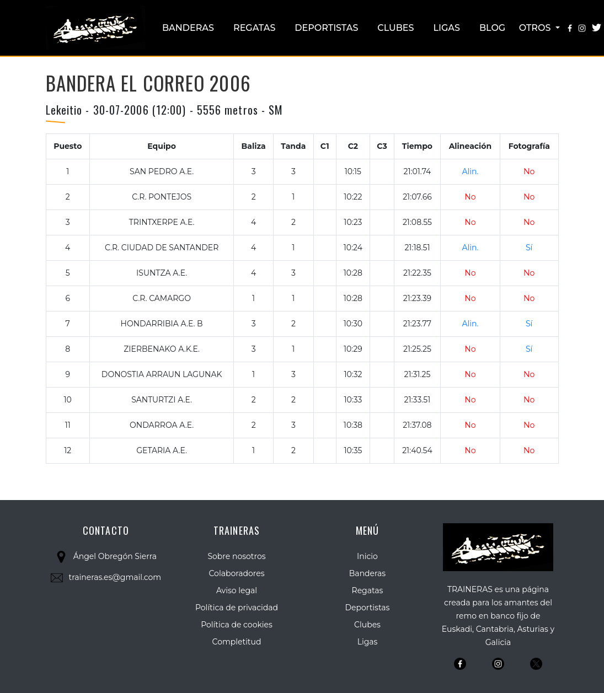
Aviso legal (236, 590)
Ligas (447, 28)
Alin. (470, 171)
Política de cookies (236, 625)
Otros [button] (536, 28)
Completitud (236, 642)
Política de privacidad (236, 608)
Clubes (395, 28)
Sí (529, 248)
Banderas (188, 28)
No (528, 171)
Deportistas (326, 28)
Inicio (367, 556)
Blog (492, 28)
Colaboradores (237, 573)
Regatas (254, 28)
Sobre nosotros (236, 556)
